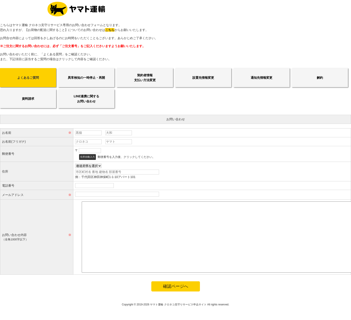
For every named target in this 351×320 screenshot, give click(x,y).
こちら (109, 30)
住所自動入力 (87, 156)
